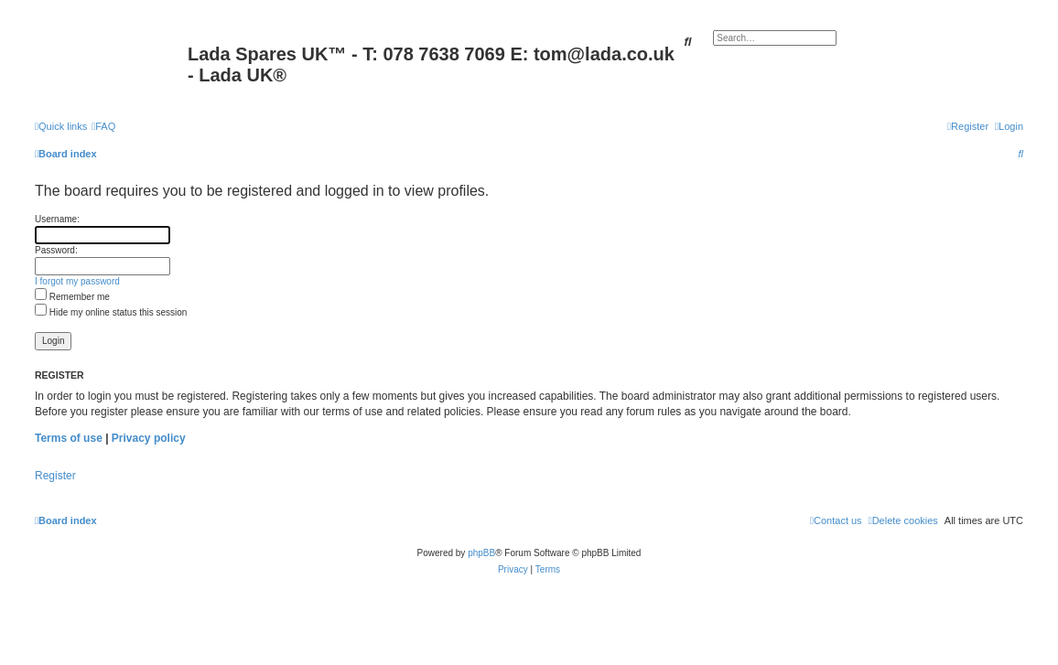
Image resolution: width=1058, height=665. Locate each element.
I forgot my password (77, 281)
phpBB (481, 553)
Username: (57, 219)
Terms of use (69, 438)
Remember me (72, 297)
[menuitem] (103, 126)
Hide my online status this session (111, 312)
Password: (56, 250)
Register (55, 475)
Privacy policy (149, 438)
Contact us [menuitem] (836, 520)
